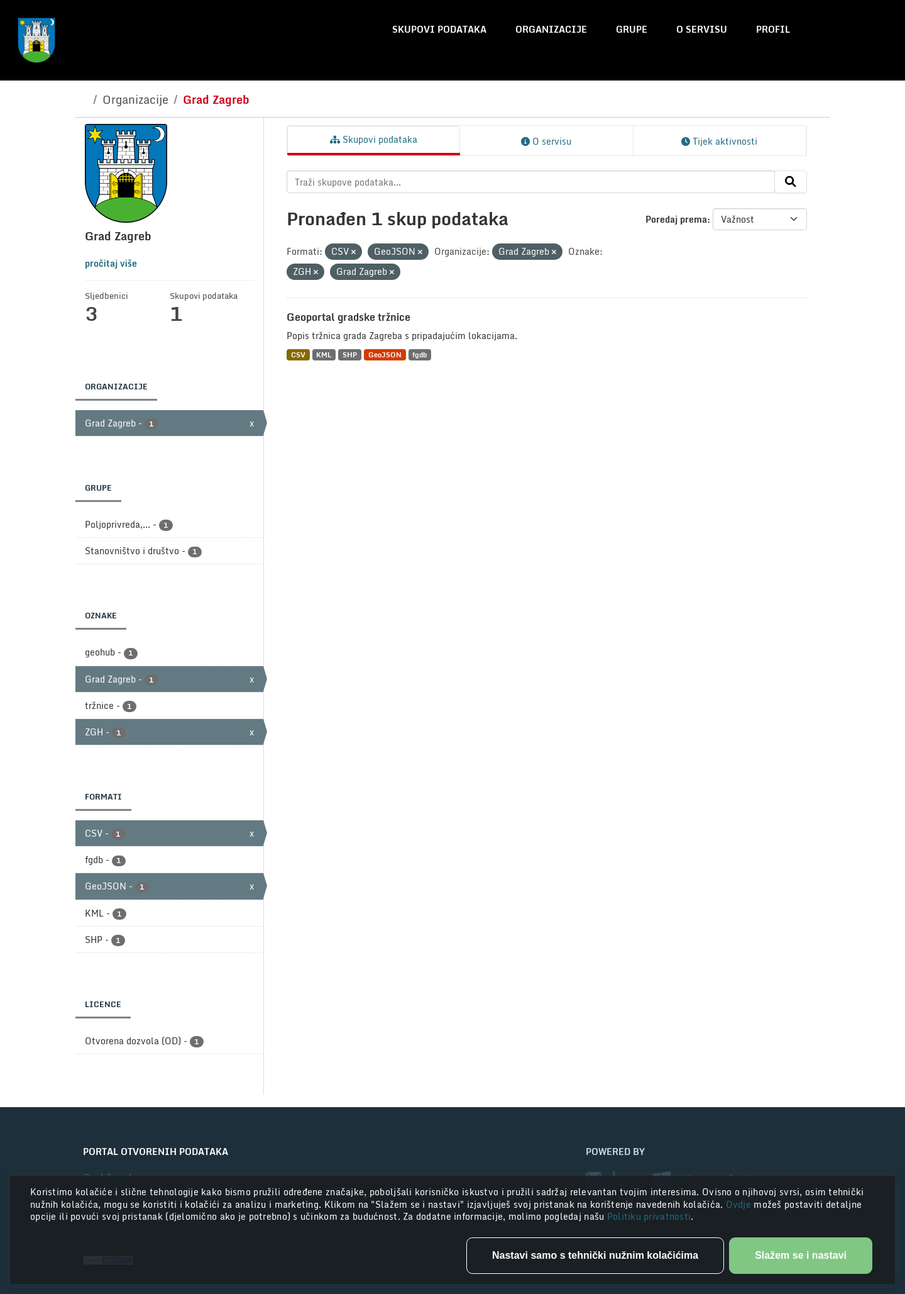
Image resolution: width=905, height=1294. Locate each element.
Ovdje (740, 1204)
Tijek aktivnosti (719, 141)
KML (323, 354)
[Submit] (790, 181)
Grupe (631, 29)
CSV (298, 354)
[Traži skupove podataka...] (531, 181)
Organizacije (551, 29)
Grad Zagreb (216, 99)
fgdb (419, 354)
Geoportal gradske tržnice (348, 317)
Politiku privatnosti (649, 1216)
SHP (350, 354)
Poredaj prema (676, 219)
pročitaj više (111, 263)
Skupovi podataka (439, 29)
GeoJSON (385, 354)
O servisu (701, 29)
